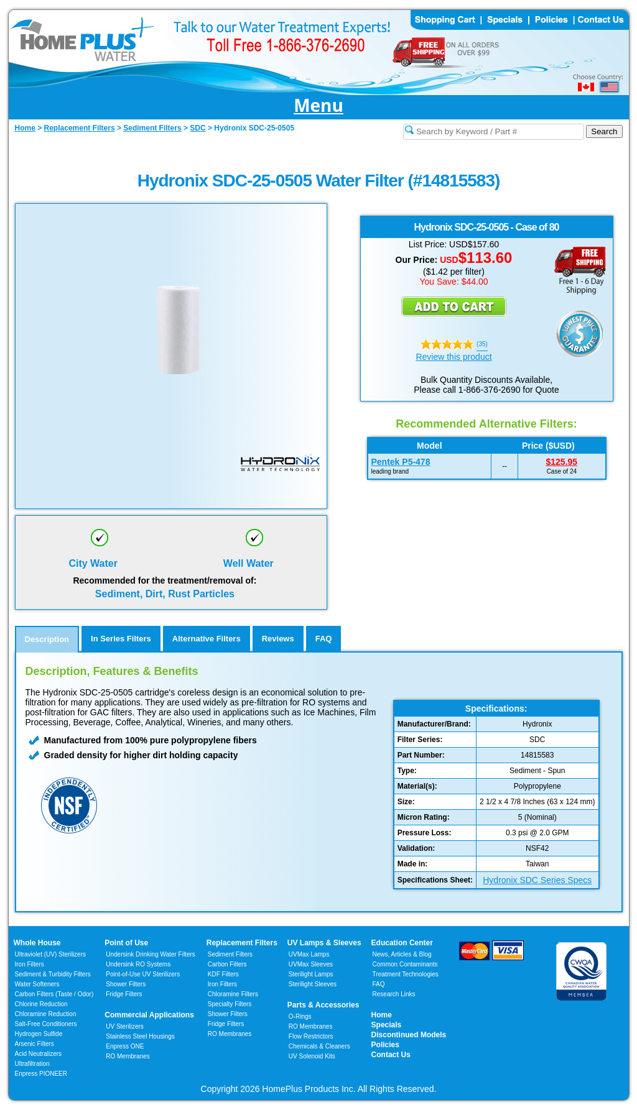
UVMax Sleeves (311, 964)
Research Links (394, 994)
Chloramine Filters (233, 994)
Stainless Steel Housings (140, 1036)
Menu (318, 106)
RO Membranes (128, 1056)
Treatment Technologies (406, 974)
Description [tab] (47, 639)
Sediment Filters (230, 954)
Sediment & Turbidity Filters (53, 974)
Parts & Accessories (323, 1005)
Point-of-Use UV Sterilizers (143, 974)
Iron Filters (29, 964)
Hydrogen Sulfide (39, 1033)
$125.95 (562, 462)
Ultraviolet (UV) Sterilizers (50, 954)
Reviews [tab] (278, 638)
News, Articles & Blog (402, 954)
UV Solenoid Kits (312, 1056)
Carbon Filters (54, 994)
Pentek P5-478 (400, 462)
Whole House (37, 942)
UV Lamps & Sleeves (324, 942)
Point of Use (126, 942)
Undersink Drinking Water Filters (150, 954)
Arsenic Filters (34, 1043)
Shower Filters (126, 984)
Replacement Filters (242, 942)
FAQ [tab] (323, 638)
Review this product (453, 357)
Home (381, 1015)
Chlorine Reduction (41, 1004)
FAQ (379, 984)
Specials (386, 1025)
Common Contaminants (405, 964)
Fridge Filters (124, 994)
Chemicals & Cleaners (319, 1046)
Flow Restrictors (311, 1036)
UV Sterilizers (125, 1026)
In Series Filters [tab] (121, 638)
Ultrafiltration (32, 1063)
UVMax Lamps (309, 954)
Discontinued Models (409, 1034)
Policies (385, 1044)
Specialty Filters (230, 1004)
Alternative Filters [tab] (206, 638)
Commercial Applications (149, 1015)
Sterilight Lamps (311, 974)
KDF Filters (223, 974)
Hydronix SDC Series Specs (537, 880)
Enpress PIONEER (41, 1073)
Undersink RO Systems (138, 964)
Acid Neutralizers (38, 1053)
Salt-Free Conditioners (46, 1024)
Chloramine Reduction (46, 1014)
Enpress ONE (125, 1046)
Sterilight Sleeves (313, 984)
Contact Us (391, 1054)
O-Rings (300, 1016)
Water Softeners (37, 984)
